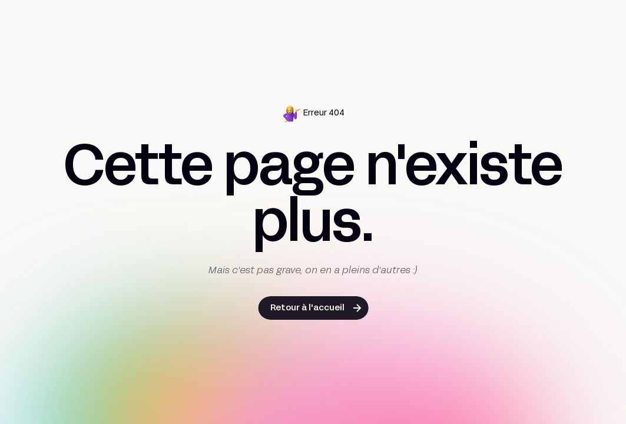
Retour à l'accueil (307, 308)
